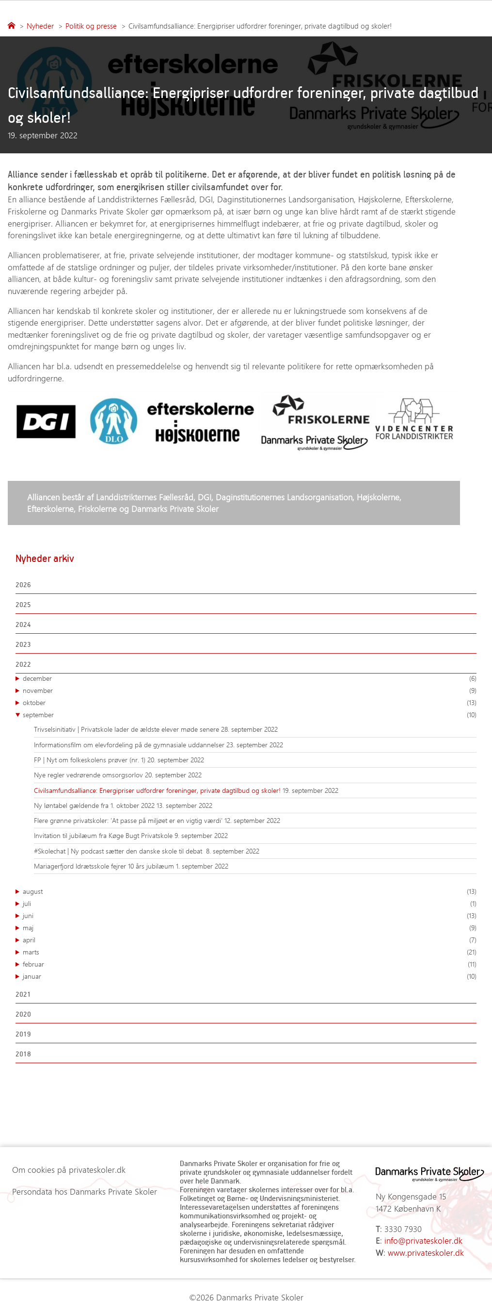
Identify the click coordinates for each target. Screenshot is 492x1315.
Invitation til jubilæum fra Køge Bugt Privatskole (104, 835)
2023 (23, 644)
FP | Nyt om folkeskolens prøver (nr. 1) (90, 759)
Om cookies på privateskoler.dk (69, 1169)
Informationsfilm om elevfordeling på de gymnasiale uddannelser (130, 744)
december (249, 678)
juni (249, 915)
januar (249, 976)
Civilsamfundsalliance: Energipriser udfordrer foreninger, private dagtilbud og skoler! (158, 790)
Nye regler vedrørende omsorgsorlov (89, 774)
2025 (23, 604)
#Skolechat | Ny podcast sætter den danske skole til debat (120, 850)
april (249, 940)
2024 (23, 624)
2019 (23, 1033)
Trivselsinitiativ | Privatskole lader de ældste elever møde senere (127, 729)
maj (249, 928)
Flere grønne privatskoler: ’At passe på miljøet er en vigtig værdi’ (129, 820)
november (249, 690)
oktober (249, 702)
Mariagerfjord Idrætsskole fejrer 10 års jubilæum (105, 866)
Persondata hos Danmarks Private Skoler (84, 1191)
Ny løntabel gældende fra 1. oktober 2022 (95, 805)
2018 (23, 1053)
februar (249, 964)
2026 (23, 584)
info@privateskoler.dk (423, 1240)
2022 (23, 664)
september (249, 715)
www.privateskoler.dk (426, 1252)
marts (249, 952)
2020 (23, 1014)
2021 (23, 994)
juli (249, 903)
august (249, 891)
